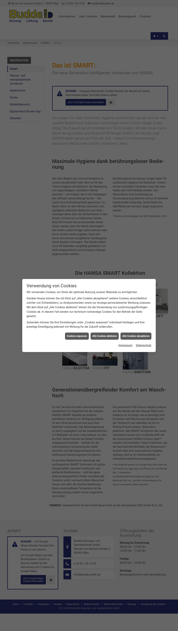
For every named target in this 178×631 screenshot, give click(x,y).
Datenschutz (143, 295)
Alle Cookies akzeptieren (135, 286)
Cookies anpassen (77, 286)
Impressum (125, 295)
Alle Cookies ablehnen (104, 286)
